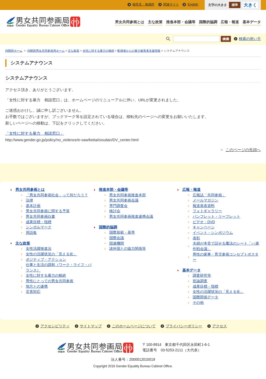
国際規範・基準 (122, 232)
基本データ (252, 22)
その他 (198, 303)
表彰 (196, 238)
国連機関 (116, 243)
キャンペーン (204, 227)
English (193, 4)
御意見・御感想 (143, 4)
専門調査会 (118, 206)
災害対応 (33, 292)
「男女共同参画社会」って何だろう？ (57, 195)
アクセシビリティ (55, 326)
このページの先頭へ (243, 150)
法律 (29, 200)
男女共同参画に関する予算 (48, 211)
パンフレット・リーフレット (216, 216)
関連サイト (171, 4)
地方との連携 (37, 286)
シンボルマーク (38, 227)
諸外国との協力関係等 (127, 249)
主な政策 (155, 22)
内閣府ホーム (13, 50)
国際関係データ (205, 297)
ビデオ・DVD (204, 222)
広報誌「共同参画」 (209, 195)
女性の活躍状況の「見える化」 (51, 254)
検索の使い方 (250, 39)
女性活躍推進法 (38, 249)
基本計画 (33, 206)
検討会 (114, 211)
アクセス (219, 326)
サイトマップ (91, 326)
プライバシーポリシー (184, 326)
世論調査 (200, 281)
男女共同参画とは (129, 22)
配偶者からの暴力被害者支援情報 (138, 50)
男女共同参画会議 (123, 200)
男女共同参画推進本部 (127, 195)
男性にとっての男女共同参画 (49, 281)
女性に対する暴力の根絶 (98, 50)
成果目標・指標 (38, 222)
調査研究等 (202, 275)
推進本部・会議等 (180, 22)
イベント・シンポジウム (213, 233)
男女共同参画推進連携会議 (131, 216)
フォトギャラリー (207, 211)
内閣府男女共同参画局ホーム (46, 50)
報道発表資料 (204, 206)
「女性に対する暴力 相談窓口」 (34, 133)
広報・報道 (230, 22)
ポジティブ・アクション (46, 260)
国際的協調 (208, 22)
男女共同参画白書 (40, 216)
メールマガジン (205, 200)
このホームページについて (134, 326)
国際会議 (116, 238)
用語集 (31, 233)
